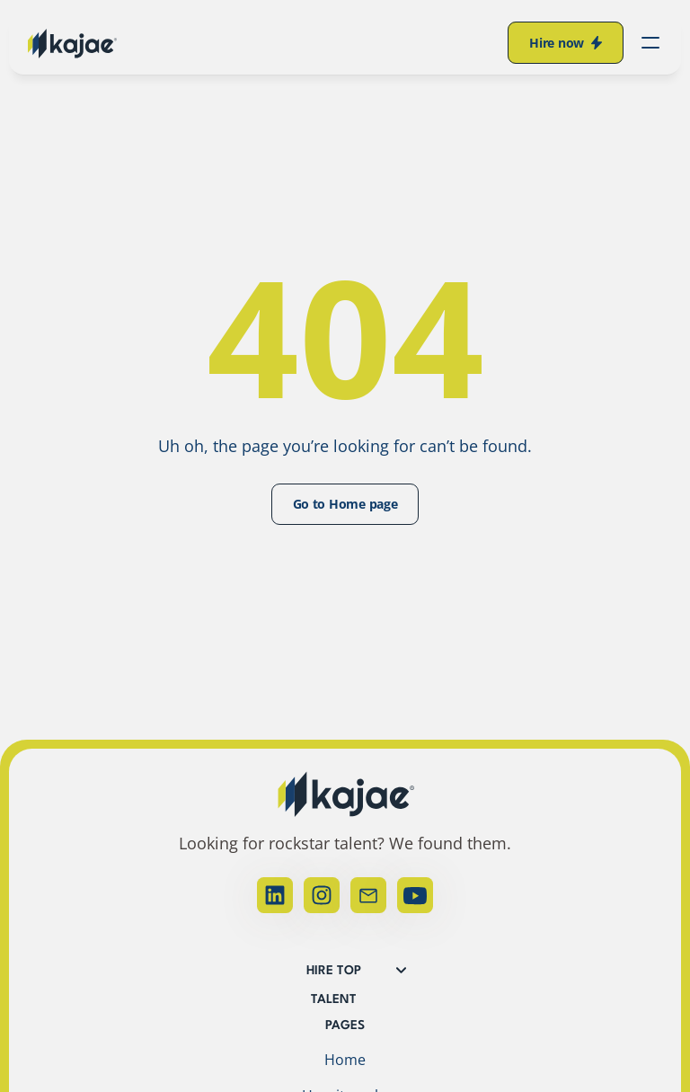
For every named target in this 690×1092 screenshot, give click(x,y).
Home (345, 1060)
